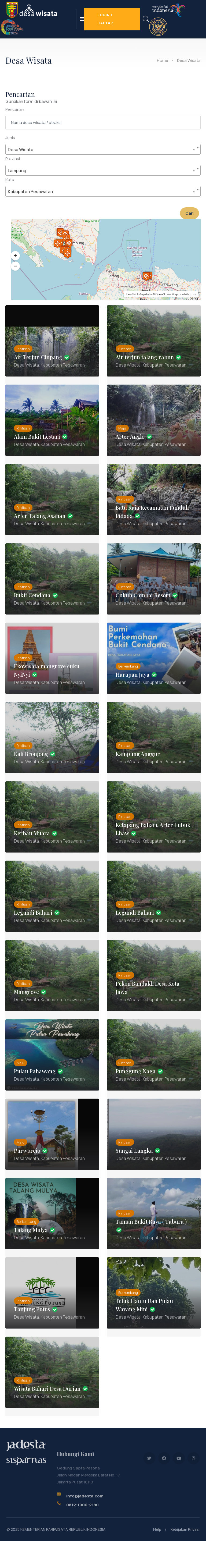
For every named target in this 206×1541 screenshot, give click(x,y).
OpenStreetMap (166, 294)
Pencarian (14, 109)
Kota (9, 179)
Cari (189, 213)
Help (157, 1529)
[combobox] (103, 149)
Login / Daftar (105, 19)
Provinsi (12, 158)
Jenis (10, 137)
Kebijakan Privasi (185, 1529)
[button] (15, 255)
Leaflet (131, 294)
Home (162, 60)
